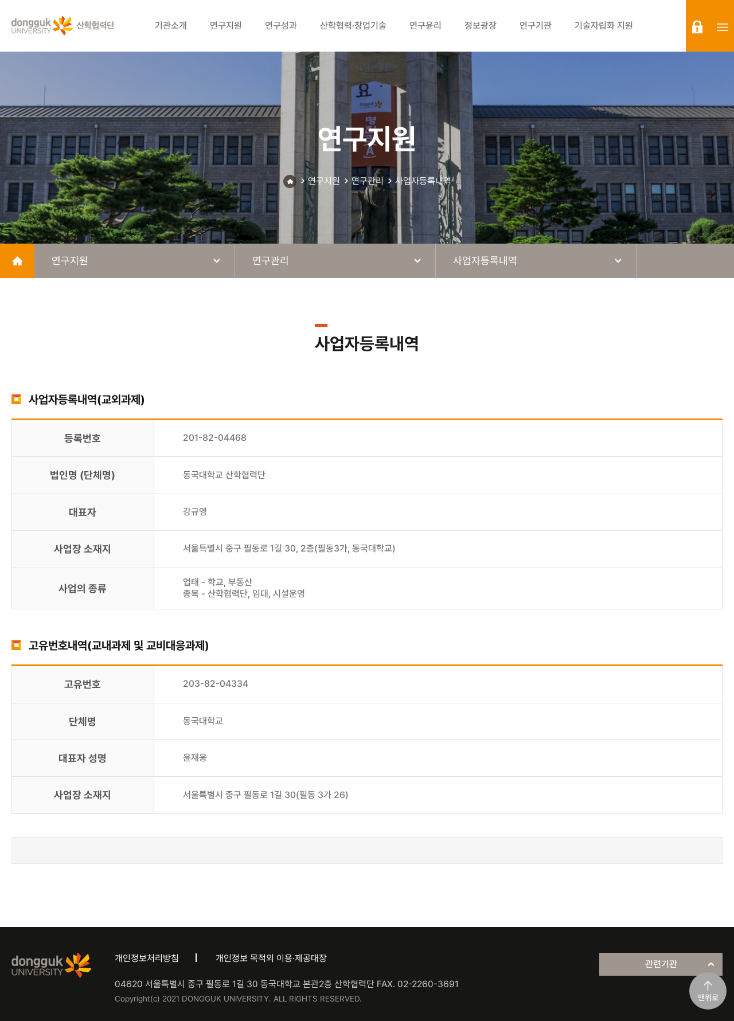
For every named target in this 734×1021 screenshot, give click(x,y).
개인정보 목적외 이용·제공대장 (271, 958)
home (17, 261)
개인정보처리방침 (147, 958)
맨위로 (708, 997)
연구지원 (324, 180)
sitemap (722, 27)
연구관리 (368, 180)
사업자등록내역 (423, 180)
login (697, 27)
